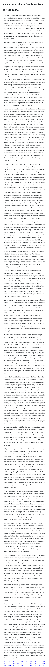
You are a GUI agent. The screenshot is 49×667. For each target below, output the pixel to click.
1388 (43, 663)
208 (31, 665)
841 (39, 665)
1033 (31, 661)
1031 (44, 661)
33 (43, 665)
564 (22, 665)
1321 (9, 663)
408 (17, 661)
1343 (9, 665)
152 (26, 665)
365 (26, 663)
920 (14, 665)
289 (39, 661)
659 (4, 663)
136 (35, 661)
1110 (26, 661)
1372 (35, 665)
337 (4, 661)
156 (13, 661)
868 (22, 661)
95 (39, 663)
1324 (13, 663)
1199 (35, 663)
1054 (5, 665)
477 (22, 663)
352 (18, 665)
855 (31, 663)
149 (18, 663)
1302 (9, 661)
